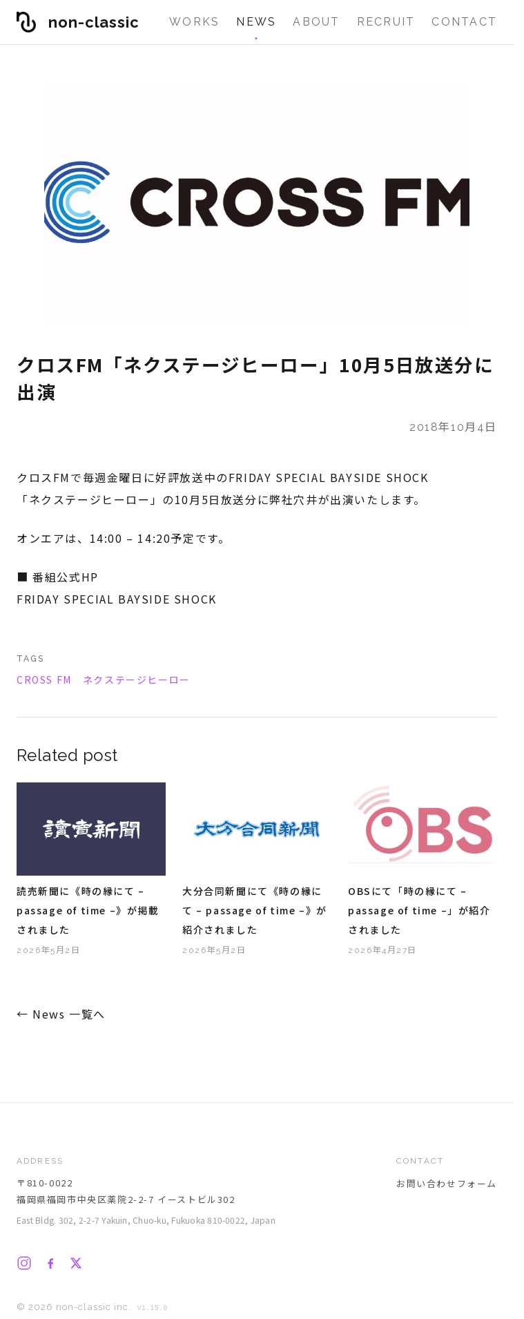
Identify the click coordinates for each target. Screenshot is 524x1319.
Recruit (386, 21)
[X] (76, 1263)
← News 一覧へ (61, 1013)
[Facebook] (50, 1263)
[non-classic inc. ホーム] (78, 22)
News (256, 21)
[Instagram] (24, 1263)
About (316, 21)
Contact (464, 21)
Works (194, 21)
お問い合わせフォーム (446, 1183)
